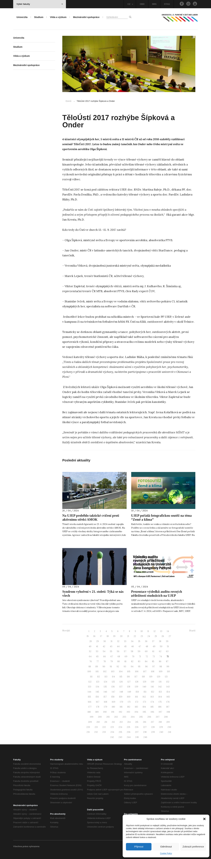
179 (105, 706)
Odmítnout (166, 846)
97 (153, 666)
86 (160, 661)
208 (166, 716)
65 (97, 656)
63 (167, 651)
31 (111, 641)
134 (97, 686)
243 (120, 737)
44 (118, 646)
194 (136, 712)
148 (121, 691)
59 (139, 651)
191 (112, 712)
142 (160, 686)
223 (112, 727)
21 (128, 636)
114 (113, 676)
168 (105, 701)
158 (112, 696)
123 (97, 681)
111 (91, 676)
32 (118, 641)
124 (105, 681)
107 (144, 671)
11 (148, 631)
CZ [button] (130, 4)
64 (90, 656)
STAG (167, 4)
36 (146, 641)
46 (132, 646)
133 (89, 686)
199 (91, 716)
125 (113, 681)
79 (111, 661)
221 (96, 727)
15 (88, 636)
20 (121, 636)
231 (88, 732)
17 (101, 636)
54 (104, 651)
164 (160, 696)
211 (105, 722)
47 (139, 646)
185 (152, 706)
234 (112, 732)
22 (135, 636)
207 (157, 716)
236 (128, 732)
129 (144, 681)
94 (132, 666)
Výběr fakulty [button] (39, 4)
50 (161, 646)
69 (126, 656)
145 (97, 691)
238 (145, 732)
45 (125, 646)
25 (156, 636)
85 (153, 661)
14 (168, 631)
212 (113, 722)
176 (168, 701)
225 (128, 727)
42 (104, 646)
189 (97, 712)
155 (89, 696)
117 (136, 676)
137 (120, 686)
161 (136, 696)
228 (153, 727)
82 (132, 661)
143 (168, 686)
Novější (66, 630)
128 (136, 681)
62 (160, 651)
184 (144, 706)
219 (168, 722)
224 (120, 727)
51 (168, 646)
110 (168, 671)
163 (152, 696)
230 (169, 727)
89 (96, 666)
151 (145, 691)
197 (160, 712)
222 (104, 727)
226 (136, 727)
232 (96, 732)
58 (132, 651)
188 (89, 712)
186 (160, 706)
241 (169, 732)
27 (170, 636)
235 (120, 732)
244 (129, 737)
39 (167, 641)
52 (90, 651)
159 (120, 696)
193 (128, 712)
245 (137, 737)
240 (161, 732)
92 (118, 666)
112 (98, 676)
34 (132, 641)
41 (97, 646)
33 (125, 641)
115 (121, 676)
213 (121, 722)
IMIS (154, 4)
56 (118, 651)
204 (133, 716)
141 (152, 686)
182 (128, 706)
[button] (204, 819)
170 (121, 701)
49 (154, 646)
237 (136, 732)
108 (152, 671)
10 (142, 631)
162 (144, 696)
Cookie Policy (166, 853)
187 (167, 706)
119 (150, 676)
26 (163, 636)
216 (144, 722)
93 (125, 666)
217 (152, 722)
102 (104, 671)
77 (97, 661)
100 (89, 671)
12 (155, 631)
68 (119, 656)
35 (139, 641)
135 (105, 686)
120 (158, 676)
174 (152, 701)
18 (108, 636)
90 (104, 666)
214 (129, 722)
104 (120, 671)
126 (121, 681)
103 (112, 671)
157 (105, 696)
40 (90, 646)
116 (128, 676)
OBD (142, 4)
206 (149, 716)
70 (133, 656)
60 (146, 651)
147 (113, 691)
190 (105, 712)
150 (137, 691)
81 (125, 661)
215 (136, 722)
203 (124, 716)
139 (136, 686)
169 (113, 701)
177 (89, 706)
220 (88, 727)
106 (136, 671)
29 (97, 641)
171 (129, 701)
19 (114, 636)
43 (111, 646)
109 (160, 671)
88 (90, 666)
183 (136, 706)
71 (140, 656)
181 (121, 706)
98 (160, 666)
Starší (192, 630)
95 (139, 666)
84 (146, 661)
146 (105, 691)
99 (167, 666)
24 (149, 636)
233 (104, 732)
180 (113, 706)
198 (168, 712)
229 (161, 727)
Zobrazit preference (193, 846)
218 (160, 722)
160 (128, 696)
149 (129, 691)
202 (116, 716)
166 (89, 701)
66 (104, 656)
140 (144, 686)
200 (100, 716)
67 (111, 656)
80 (118, 661)
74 (160, 656)
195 (144, 712)
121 (166, 676)
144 (89, 691)
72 (147, 656)
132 (167, 681)
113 (106, 676)
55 (111, 651)
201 (108, 716)
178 (97, 706)
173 (144, 701)
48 (147, 646)
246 (145, 737)
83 (139, 661)
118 (143, 676)
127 (129, 681)
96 (146, 666)
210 (98, 722)
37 (153, 641)
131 (160, 681)
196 (152, 712)
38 (160, 641)
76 (90, 661)
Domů (68, 101)
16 (94, 636)
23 (142, 636)
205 (141, 716)
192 (120, 712)
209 (90, 722)
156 (97, 696)
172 (136, 701)
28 (90, 641)
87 (167, 661)
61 (153, 651)
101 (97, 671)
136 (113, 686)
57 (125, 651)
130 (152, 681)
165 (168, 696)
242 (112, 737)
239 (153, 732)
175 (160, 701)
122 (89, 681)
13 (161, 631)
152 (152, 691)
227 (145, 727)
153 (160, 691)
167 (97, 701)
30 (104, 641)
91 (111, 666)
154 (168, 691)
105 (128, 671)
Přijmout (138, 846)
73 (153, 656)
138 (128, 686)
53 (97, 651)
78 (104, 661)
